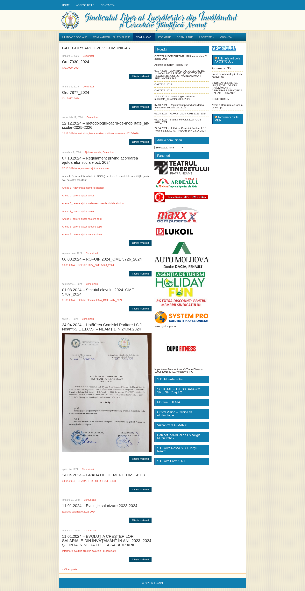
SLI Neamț (157, 582)
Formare (164, 37)
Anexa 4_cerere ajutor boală (78, 211)
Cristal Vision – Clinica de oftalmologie (174, 414)
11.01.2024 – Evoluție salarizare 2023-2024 (99, 506)
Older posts (69, 569)
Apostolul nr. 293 (221, 68)
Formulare (185, 37)
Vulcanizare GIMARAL (172, 425)
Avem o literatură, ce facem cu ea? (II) (227, 106)
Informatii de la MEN (226, 119)
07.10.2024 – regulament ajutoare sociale (85, 168)
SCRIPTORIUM (221, 99)
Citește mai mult (140, 76)
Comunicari (144, 37)
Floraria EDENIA (168, 402)
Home (66, 5)
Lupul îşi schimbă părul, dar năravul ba (227, 75)
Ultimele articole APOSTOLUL (227, 60)
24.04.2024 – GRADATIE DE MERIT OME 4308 (103, 475)
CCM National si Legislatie (111, 37)
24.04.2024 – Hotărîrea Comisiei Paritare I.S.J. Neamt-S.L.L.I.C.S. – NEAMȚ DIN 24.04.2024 (102, 327)
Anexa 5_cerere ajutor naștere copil (82, 218)
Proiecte (208, 36)
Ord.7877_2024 (75, 92)
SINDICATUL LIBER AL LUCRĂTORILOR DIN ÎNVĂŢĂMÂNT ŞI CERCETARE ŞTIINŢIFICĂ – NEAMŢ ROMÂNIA (227, 87)
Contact (109, 3)
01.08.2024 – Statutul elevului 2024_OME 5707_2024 (92, 300)
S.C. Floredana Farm (171, 379)
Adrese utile (85, 5)
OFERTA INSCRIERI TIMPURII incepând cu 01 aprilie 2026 (180, 57)
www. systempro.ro (165, 326)
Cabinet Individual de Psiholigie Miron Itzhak (178, 436)
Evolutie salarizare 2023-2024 (79, 511)
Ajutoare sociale (74, 37)
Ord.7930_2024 (75, 62)
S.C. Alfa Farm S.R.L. (172, 461)
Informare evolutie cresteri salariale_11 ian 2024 (89, 550)
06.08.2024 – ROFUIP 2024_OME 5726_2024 (102, 259)
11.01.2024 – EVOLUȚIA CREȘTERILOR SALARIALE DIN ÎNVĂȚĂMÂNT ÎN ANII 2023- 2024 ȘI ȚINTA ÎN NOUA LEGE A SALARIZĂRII (106, 540)
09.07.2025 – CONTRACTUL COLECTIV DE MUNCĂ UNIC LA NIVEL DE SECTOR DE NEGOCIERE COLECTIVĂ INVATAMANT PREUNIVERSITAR (179, 74)
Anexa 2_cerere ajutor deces (78, 195)
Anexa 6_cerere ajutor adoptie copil (82, 226)
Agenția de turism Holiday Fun (171, 64)
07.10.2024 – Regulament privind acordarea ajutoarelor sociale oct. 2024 (100, 160)
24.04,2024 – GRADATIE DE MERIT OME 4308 (89, 480)
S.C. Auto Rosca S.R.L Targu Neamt (177, 449)
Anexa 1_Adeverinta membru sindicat (83, 187)
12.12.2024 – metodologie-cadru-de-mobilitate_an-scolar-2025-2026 (100, 133)
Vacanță (226, 37)
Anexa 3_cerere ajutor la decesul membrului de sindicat (93, 203)
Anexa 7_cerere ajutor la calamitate (82, 234)
